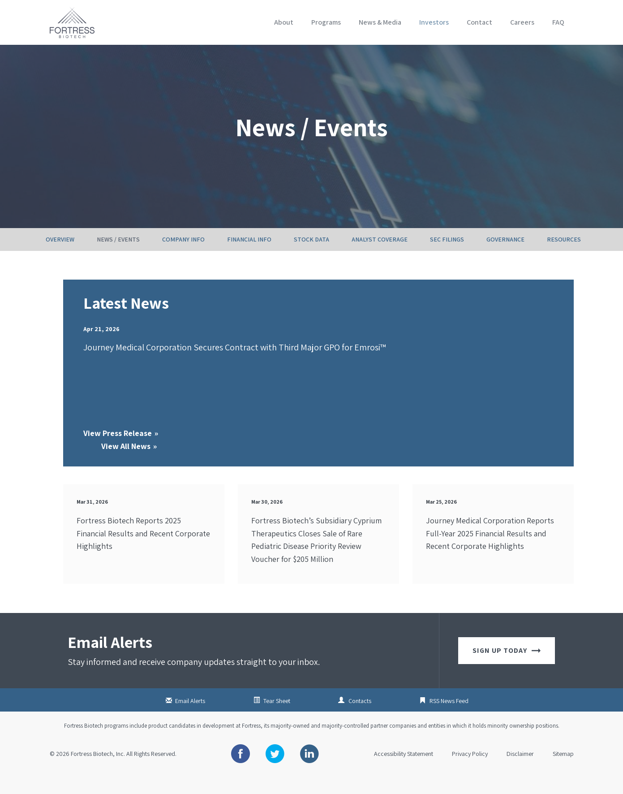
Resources (564, 258)
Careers (522, 22)
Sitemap (563, 772)
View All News (125, 464)
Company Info (183, 258)
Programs (326, 22)
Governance (505, 258)
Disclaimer (520, 772)
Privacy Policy (470, 772)
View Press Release (117, 451)
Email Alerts (190, 719)
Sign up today (507, 668)
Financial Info (249, 258)
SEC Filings (447, 258)
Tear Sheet (276, 719)
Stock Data (311, 258)
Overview (60, 258)
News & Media (380, 22)
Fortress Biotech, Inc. (98, 772)
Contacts (359, 719)
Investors (434, 22)
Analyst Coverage (380, 258)
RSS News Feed (449, 719)
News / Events (118, 258)
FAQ (558, 22)
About (283, 22)
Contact (479, 22)
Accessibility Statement (403, 772)
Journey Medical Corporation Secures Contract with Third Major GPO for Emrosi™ (234, 365)
